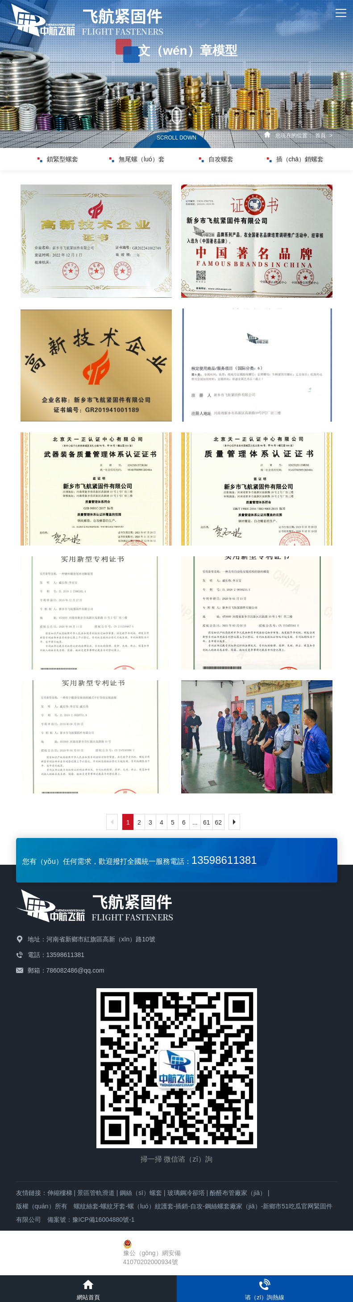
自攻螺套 (216, 159)
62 (218, 822)
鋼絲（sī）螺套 (141, 1192)
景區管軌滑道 (96, 1192)
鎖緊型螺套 (57, 159)
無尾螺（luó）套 (137, 159)
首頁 (320, 135)
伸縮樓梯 (59, 1192)
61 (206, 822)
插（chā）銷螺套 (295, 159)
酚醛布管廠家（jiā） (238, 1192)
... (195, 822)
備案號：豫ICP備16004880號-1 (91, 1219)
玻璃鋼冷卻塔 (186, 1192)
